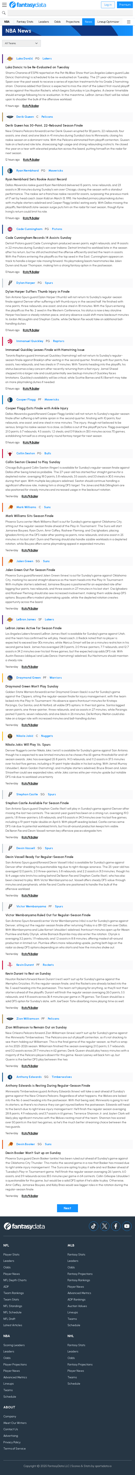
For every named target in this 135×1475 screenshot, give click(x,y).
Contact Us (10, 1429)
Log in (108, 4)
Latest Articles (12, 1325)
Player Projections (15, 1364)
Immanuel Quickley (29, 341)
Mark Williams (26, 507)
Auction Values (77, 1306)
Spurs (49, 283)
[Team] (21, 43)
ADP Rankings (76, 1299)
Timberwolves (62, 1077)
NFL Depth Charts (14, 1280)
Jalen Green (24, 561)
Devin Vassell (25, 848)
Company (9, 1416)
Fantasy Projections (80, 1274)
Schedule (74, 1325)
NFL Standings (12, 1306)
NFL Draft (9, 1319)
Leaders (44, 21)
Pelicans (47, 117)
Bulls (47, 453)
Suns (47, 507)
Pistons (57, 229)
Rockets (48, 965)
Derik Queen (25, 117)
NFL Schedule (12, 1312)
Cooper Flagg (26, 399)
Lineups (73, 1312)
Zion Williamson (27, 1018)
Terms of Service (14, 1448)
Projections (72, 21)
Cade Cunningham (29, 229)
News (88, 21)
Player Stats (11, 1254)
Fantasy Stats (25, 21)
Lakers (47, 58)
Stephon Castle (27, 794)
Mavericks (55, 170)
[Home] (28, 5)
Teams (72, 1319)
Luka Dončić (24, 58)
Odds (57, 21)
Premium (125, 4)
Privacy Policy (12, 1442)
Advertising (10, 1436)
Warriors (55, 677)
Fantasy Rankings (79, 1280)
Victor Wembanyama (31, 906)
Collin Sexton (25, 453)
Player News (11, 1274)
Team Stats (11, 1299)
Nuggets (47, 736)
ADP (6, 1287)
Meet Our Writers (14, 1423)
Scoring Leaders (14, 1345)
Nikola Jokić (24, 736)
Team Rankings (13, 1293)
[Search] (70, 13)
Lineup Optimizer (108, 21)
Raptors (58, 341)
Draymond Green (28, 677)
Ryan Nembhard (27, 170)
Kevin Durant (25, 965)
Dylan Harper (25, 283)
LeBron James (26, 619)
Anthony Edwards (29, 1077)
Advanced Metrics (79, 1293)
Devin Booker (25, 1144)
